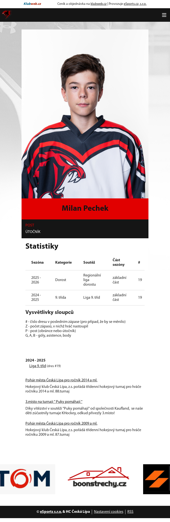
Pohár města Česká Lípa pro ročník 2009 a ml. (61, 424)
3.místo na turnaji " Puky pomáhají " (53, 402)
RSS (130, 512)
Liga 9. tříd (37, 366)
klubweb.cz (99, 4)
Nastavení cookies (108, 512)
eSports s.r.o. (51, 512)
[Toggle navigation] (164, 15)
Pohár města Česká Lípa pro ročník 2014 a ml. (61, 380)
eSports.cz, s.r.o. (135, 4)
